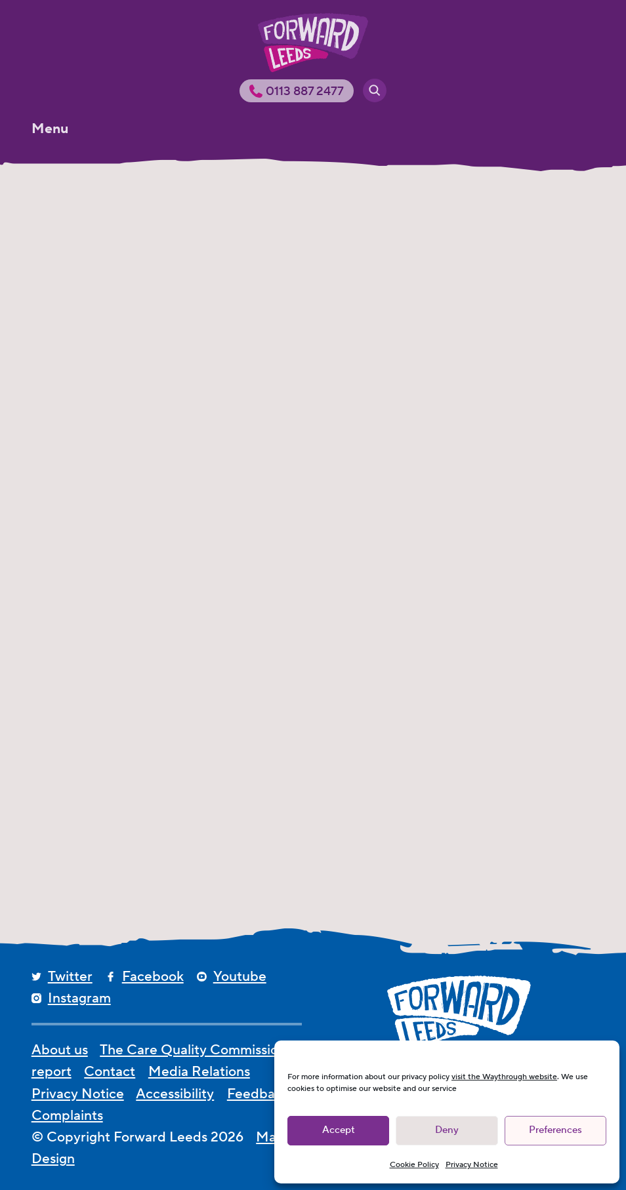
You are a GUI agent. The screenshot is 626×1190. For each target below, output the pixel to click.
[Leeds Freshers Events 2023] (119, 365)
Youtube (239, 976)
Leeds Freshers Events (308, 447)
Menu (49, 129)
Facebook (153, 976)
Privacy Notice (472, 1165)
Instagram (79, 998)
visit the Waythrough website (504, 1077)
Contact (109, 1072)
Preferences (555, 1130)
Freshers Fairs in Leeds (503, 447)
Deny (447, 1130)
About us (59, 1050)
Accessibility (175, 1094)
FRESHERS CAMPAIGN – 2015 (102, 758)
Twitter (70, 976)
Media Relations (199, 1072)
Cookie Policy (414, 1165)
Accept (338, 1130)
